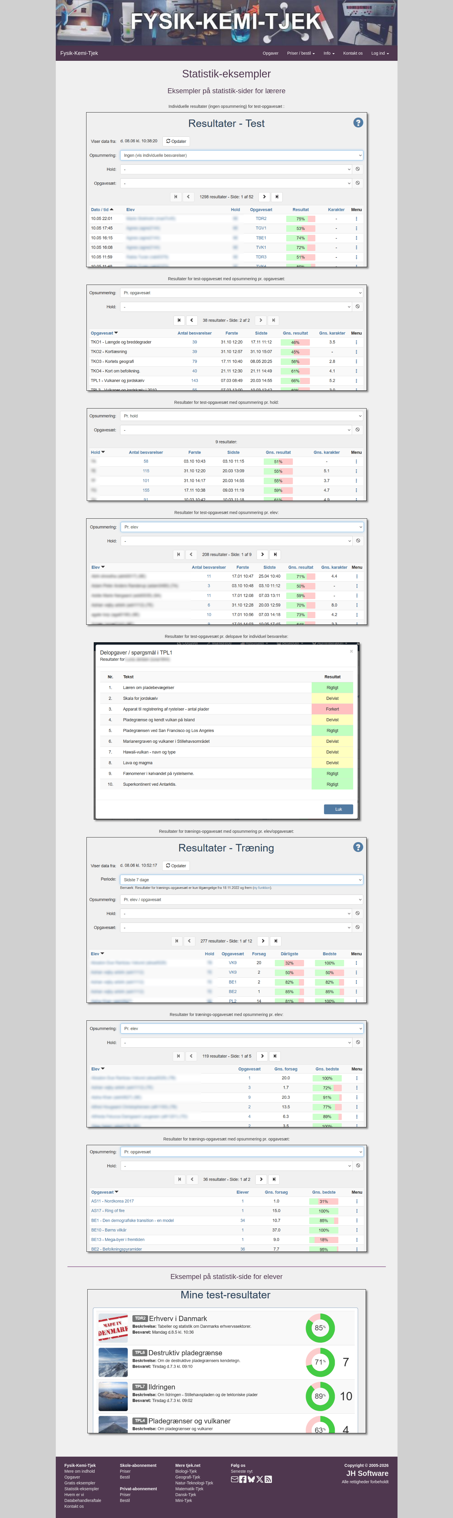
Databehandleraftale (83, 1500)
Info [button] (329, 53)
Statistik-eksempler (82, 1488)
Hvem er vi (74, 1494)
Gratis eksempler (80, 1483)
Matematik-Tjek (190, 1488)
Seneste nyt (242, 1471)
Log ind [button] (380, 53)
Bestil (125, 1477)
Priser (125, 1471)
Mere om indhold (80, 1471)
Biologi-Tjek (186, 1471)
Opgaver (271, 53)
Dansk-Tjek (186, 1494)
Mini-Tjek (184, 1500)
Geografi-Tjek (188, 1477)
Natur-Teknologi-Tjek (194, 1483)
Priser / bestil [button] (301, 53)
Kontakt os (353, 53)
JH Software (367, 1473)
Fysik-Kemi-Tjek (79, 53)
